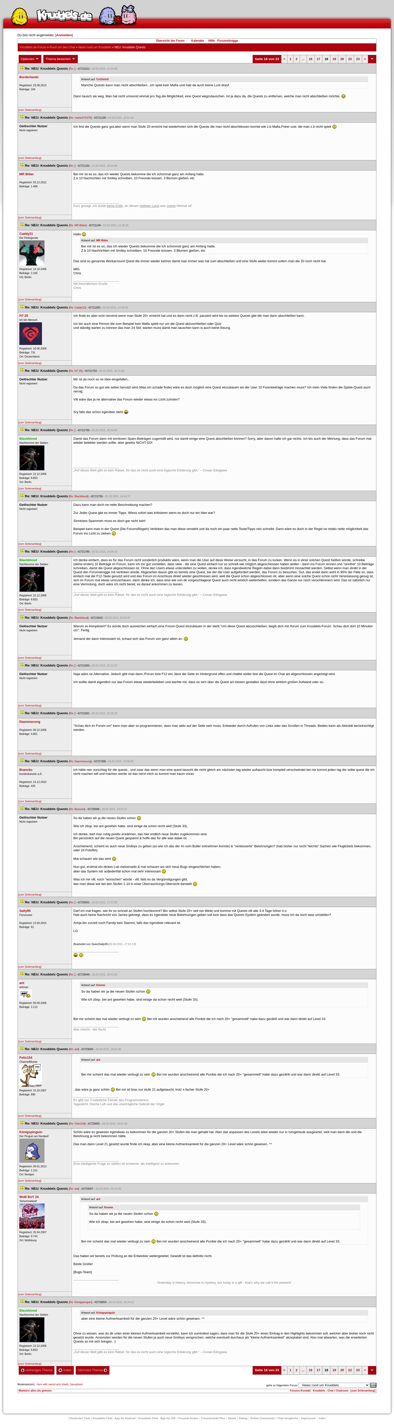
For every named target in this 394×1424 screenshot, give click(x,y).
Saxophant (76, 1384)
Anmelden (64, 35)
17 (318, 59)
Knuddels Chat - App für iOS (157, 1418)
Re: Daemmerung (80, 761)
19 (334, 59)
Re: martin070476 (80, 117)
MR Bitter (102, 240)
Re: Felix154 (77, 1123)
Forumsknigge (227, 40)
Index (65, 1370)
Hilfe (211, 40)
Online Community (262, 1418)
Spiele (232, 1418)
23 (358, 59)
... (303, 59)
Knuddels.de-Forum (33, 47)
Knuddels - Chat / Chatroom (330, 1390)
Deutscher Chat (80, 1418)
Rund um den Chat (62, 47)
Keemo (100, 985)
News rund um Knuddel (94, 47)
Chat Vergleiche (288, 1418)
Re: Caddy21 (77, 307)
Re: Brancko (77, 809)
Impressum (308, 1418)
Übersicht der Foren (170, 40)
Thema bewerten (60, 59)
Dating (243, 1418)
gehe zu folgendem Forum (282, 1385)
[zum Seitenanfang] (29, 109)
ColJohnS (102, 79)
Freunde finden (188, 1418)
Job (322, 1418)
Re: (72, 68)
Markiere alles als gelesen (35, 1390)
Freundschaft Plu (213, 1418)
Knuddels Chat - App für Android (114, 1418)
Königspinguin (105, 1312)
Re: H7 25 (76, 370)
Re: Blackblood (79, 496)
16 (310, 59)
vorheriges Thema (37, 1370)
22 (350, 59)
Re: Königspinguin (80, 1302)
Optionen (30, 59)
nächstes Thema (92, 1370)
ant (98, 1059)
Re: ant (74, 1049)
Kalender (197, 40)
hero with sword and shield (52, 1384)
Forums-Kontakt (300, 1390)
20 (342, 59)
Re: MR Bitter (78, 225)
